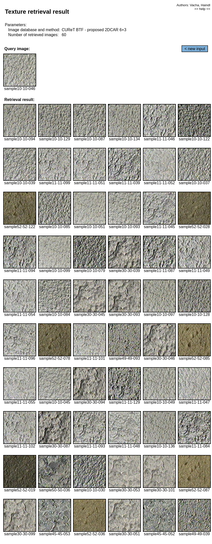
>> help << (202, 9)
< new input (195, 49)
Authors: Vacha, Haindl (193, 5)
